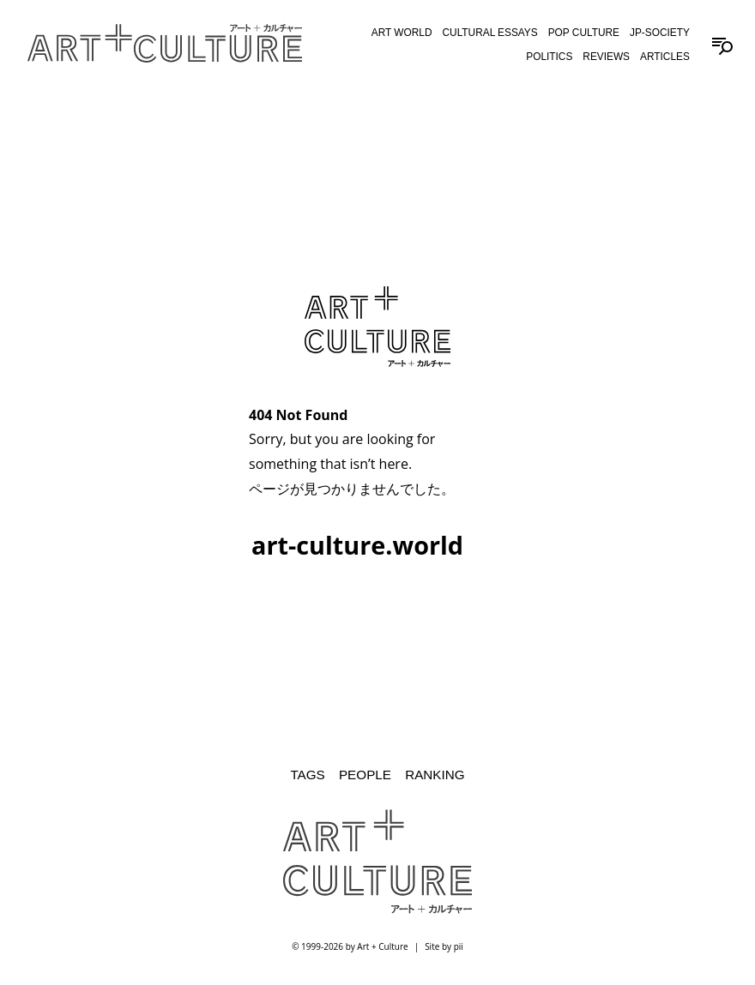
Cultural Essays (490, 33)
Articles (665, 57)
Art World (401, 33)
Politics (549, 57)
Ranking (434, 774)
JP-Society (660, 33)
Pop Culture (583, 33)
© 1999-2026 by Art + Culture (350, 946)
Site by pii (444, 946)
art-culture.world (357, 545)
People (365, 774)
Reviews (606, 57)
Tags (307, 774)
